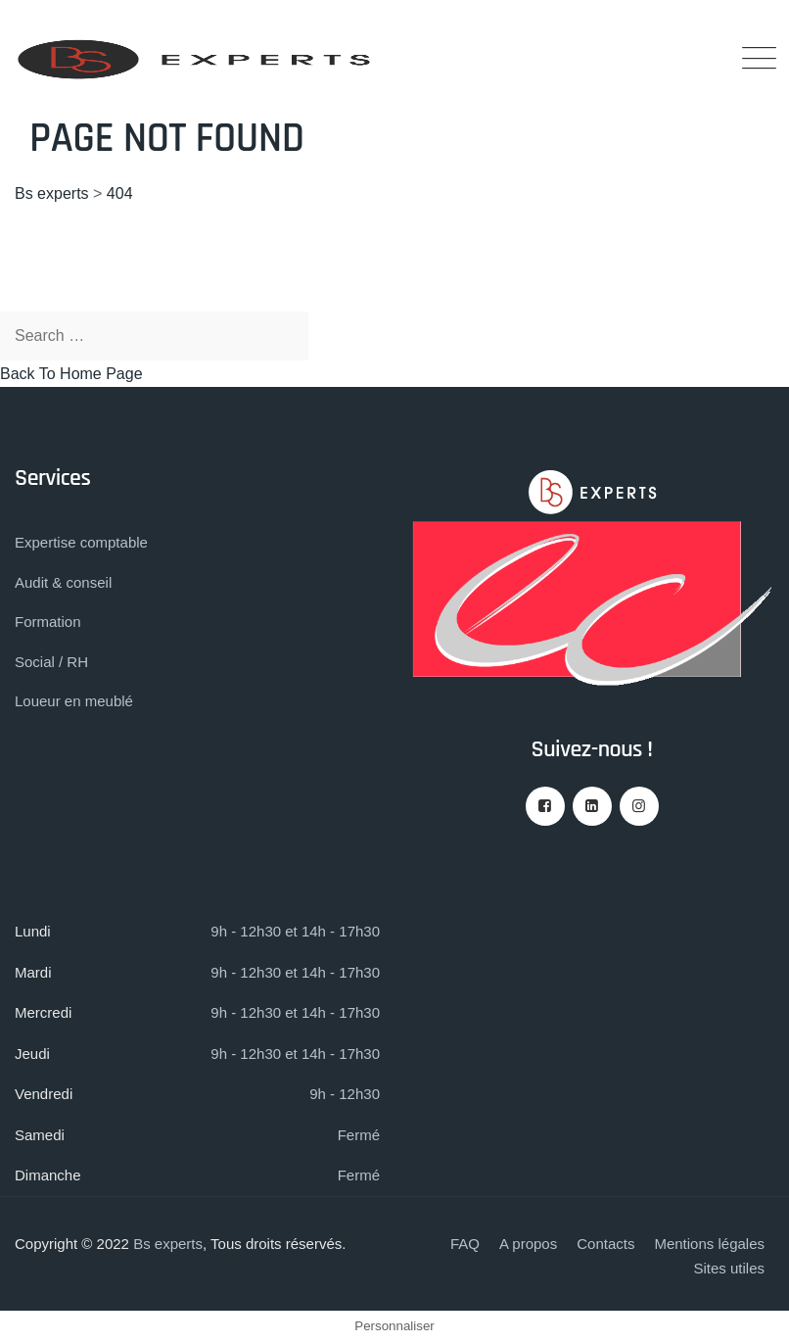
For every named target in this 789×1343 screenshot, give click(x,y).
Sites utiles (729, 1268)
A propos (528, 1243)
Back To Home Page (71, 373)
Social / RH (51, 661)
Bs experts (168, 1243)
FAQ (465, 1243)
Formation (48, 621)
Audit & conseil (63, 582)
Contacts (605, 1243)
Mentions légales (709, 1243)
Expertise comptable (81, 542)
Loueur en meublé (74, 701)
